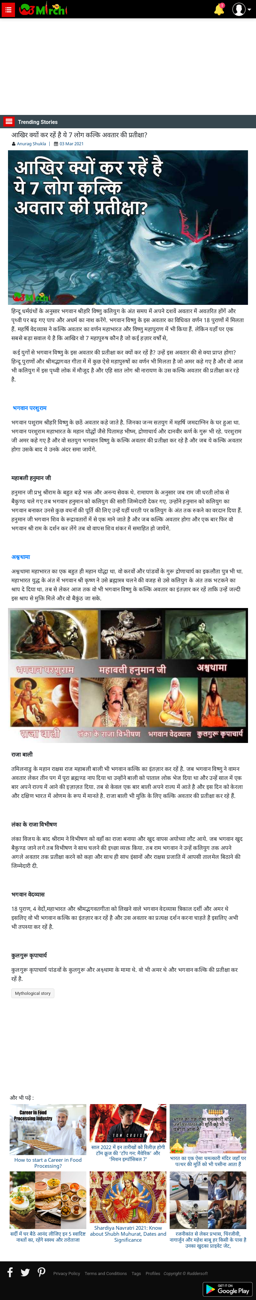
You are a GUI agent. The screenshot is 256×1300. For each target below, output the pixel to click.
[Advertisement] (128, 66)
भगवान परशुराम (29, 408)
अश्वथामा (21, 557)
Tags (136, 1273)
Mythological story (33, 993)
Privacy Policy (66, 1273)
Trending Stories (30, 122)
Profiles (153, 1273)
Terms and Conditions (106, 1273)
